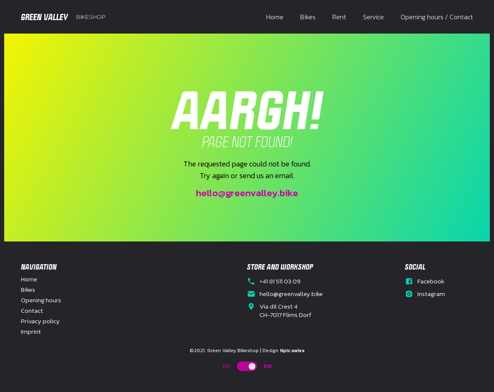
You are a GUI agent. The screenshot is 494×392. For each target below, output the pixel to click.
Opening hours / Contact (437, 17)
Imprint (31, 331)
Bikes (308, 17)
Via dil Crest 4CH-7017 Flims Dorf (285, 310)
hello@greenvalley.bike (247, 193)
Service (373, 17)
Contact (32, 310)
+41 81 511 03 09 (280, 281)
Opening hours (41, 300)
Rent (339, 17)
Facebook (430, 281)
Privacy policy (40, 321)
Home (274, 17)
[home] (63, 17)
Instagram (431, 294)
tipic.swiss (292, 350)
